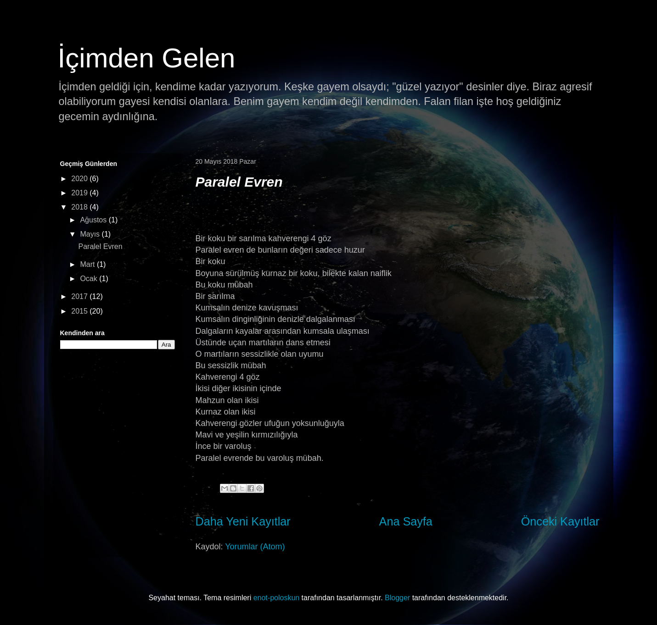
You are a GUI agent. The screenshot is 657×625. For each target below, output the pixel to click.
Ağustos (94, 220)
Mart (88, 264)
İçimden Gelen (147, 58)
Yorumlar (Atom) (255, 546)
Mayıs (90, 234)
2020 (80, 179)
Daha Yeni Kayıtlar (243, 521)
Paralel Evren (239, 181)
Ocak (89, 278)
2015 (80, 311)
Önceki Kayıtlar (560, 521)
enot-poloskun (276, 598)
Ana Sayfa (405, 521)
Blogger (397, 598)
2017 (80, 296)
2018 (80, 207)
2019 (80, 193)
